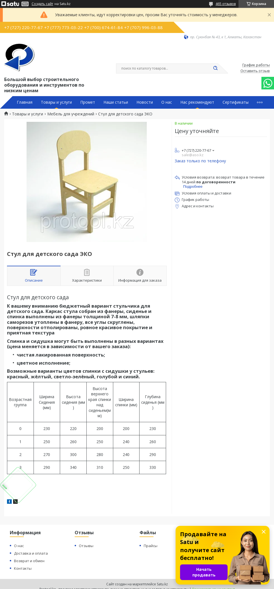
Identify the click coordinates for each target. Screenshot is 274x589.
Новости (144, 102)
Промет (87, 102)
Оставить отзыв (255, 71)
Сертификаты (236, 102)
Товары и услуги (56, 102)
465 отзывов (226, 3)
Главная (24, 102)
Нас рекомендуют (197, 102)
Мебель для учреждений (70, 114)
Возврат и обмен (29, 560)
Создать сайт (42, 4)
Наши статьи (115, 102)
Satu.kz (162, 584)
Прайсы (150, 545)
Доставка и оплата (31, 553)
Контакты (23, 568)
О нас (166, 102)
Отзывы (86, 545)
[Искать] (215, 68)
